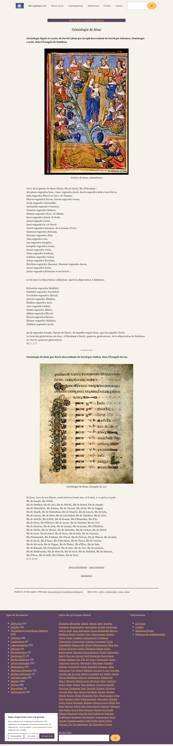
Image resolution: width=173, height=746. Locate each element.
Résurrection (100, 702)
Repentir (78, 702)
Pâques (83, 692)
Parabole (92, 692)
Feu (78, 659)
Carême (80, 634)
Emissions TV (18, 656)
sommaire (86, 575)
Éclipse (63, 648)
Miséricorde (82, 681)
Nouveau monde (105, 684)
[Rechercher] (152, 5)
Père (95, 695)
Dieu (110, 645)
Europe (79, 656)
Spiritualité (88, 717)
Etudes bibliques (20, 659)
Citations (16, 638)
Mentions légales (144, 630)
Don (116, 645)
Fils (83, 659)
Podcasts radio (19, 677)
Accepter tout (47, 736)
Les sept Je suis (101, 670)
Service (98, 710)
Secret (74, 710)
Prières (15, 684)
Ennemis (78, 652)
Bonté (71, 634)
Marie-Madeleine (68, 677)
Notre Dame (65, 684)
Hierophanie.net (37, 5)
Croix (109, 641)
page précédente (78, 567)
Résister (88, 702)
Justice (79, 670)
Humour (103, 666)
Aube (69, 630)
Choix (62, 638)
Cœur (69, 638)
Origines (110, 688)
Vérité (101, 720)
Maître (107, 674)
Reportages (17, 688)
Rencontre (103, 699)
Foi (87, 659)
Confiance (102, 638)
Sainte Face (80, 706)
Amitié (84, 623)
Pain (70, 692)
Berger (114, 630)
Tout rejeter (31, 736)
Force (93, 659)
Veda (87, 720)
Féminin (71, 659)
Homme (63, 666)
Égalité (81, 648)
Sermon (89, 710)
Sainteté (105, 706)
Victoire (63, 724)
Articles (15, 627)
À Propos (140, 623)
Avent (94, 630)
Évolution (95, 656)
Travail (63, 720)
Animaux (64, 627)
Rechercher (65, 732)
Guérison (64, 663)
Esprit (62, 656)
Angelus (107, 623)
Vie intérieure (80, 724)
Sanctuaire (65, 710)
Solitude (109, 713)
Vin (90, 724)
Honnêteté (74, 666)
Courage (89, 641)
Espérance (113, 652)
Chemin (110, 634)
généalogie (111, 591)
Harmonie (86, 663)
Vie (70, 724)
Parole (62, 695)
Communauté (89, 638)
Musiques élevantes (21, 670)
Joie (73, 670)
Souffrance (65, 717)
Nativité (111, 681)
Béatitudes (103, 630)
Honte (83, 666)
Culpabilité (65, 645)
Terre (112, 717)
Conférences (17, 641)
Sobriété (82, 713)
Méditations (17, 666)
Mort (103, 681)
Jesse (120, 591)
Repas (69, 702)
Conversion (78, 641)
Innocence (64, 670)
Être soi (70, 656)
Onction (90, 688)
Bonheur (63, 634)
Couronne (100, 641)
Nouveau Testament (69, 688)
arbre (102, 591)
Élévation (91, 648)
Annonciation (76, 627)
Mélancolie (107, 677)
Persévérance (106, 695)
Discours (15, 648)
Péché (78, 695)
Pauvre (70, 695)
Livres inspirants (20, 663)
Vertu (108, 720)
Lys (101, 674)
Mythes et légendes (21, 674)
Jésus (127, 591)
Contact (139, 627)
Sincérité (72, 713)
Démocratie (78, 645)
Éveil (87, 656)
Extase (62, 659)
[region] (31, 727)
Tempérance (102, 717)
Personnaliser (16, 736)
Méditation (94, 677)
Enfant (100, 648)
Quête (77, 699)
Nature (76, 684)
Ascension (111, 627)
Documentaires (19, 652)
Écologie (72, 648)
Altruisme (74, 623)
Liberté (85, 674)
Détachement (100, 645)
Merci (62, 681)
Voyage (108, 724)
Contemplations (19, 645)
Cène (88, 634)
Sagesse (69, 706)
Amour (93, 623)
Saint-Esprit (93, 706)
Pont (61, 699)
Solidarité (98, 713)
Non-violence (88, 684)
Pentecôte (87, 695)
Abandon (64, 623)
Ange (100, 623)
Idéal (111, 666)
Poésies (15, 681)
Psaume (69, 699)
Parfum (110, 692)
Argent (101, 627)
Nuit (83, 688)
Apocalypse (91, 627)
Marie (115, 674)
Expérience (107, 656)
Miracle (70, 681)
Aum (75, 630)
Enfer (107, 648)
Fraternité (102, 659)
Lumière (94, 674)
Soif (90, 713)
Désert (88, 645)
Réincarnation (88, 699)
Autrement (84, 630)
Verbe (94, 720)
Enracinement (91, 652)
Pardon (102, 692)
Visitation (98, 724)
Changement (98, 634)
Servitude (108, 710)
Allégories (16, 623)
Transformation (76, 720)
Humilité (93, 666)
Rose (61, 706)
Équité (103, 652)
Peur (117, 695)
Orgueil (63, 692)
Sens (81, 710)
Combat (77, 638)
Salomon (115, 706)
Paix (75, 692)
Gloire (112, 659)
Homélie (108, 663)
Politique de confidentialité (150, 634)
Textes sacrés (18, 692)
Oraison (100, 688)
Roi (118, 702)
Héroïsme (97, 663)
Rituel (112, 702)
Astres (62, 630)
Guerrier (75, 663)
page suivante (96, 567)
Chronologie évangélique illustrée (86, 20)
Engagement (65, 652)
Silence (63, 713)
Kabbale (88, 670)
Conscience (65, 641)
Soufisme (76, 717)
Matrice (83, 677)
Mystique (95, 681)
